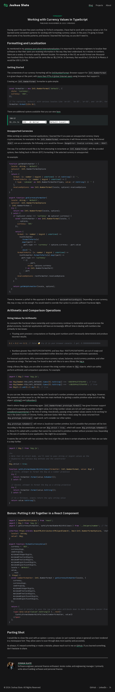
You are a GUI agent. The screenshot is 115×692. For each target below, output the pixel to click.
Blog (91, 5)
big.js (82, 361)
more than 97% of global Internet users (54, 76)
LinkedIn (102, 686)
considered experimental (18, 411)
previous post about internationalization (42, 48)
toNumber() (31, 400)
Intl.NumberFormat (60, 73)
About (108, 5)
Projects (99, 5)
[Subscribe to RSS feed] (110, 687)
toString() (18, 400)
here (58, 111)
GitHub (79, 645)
